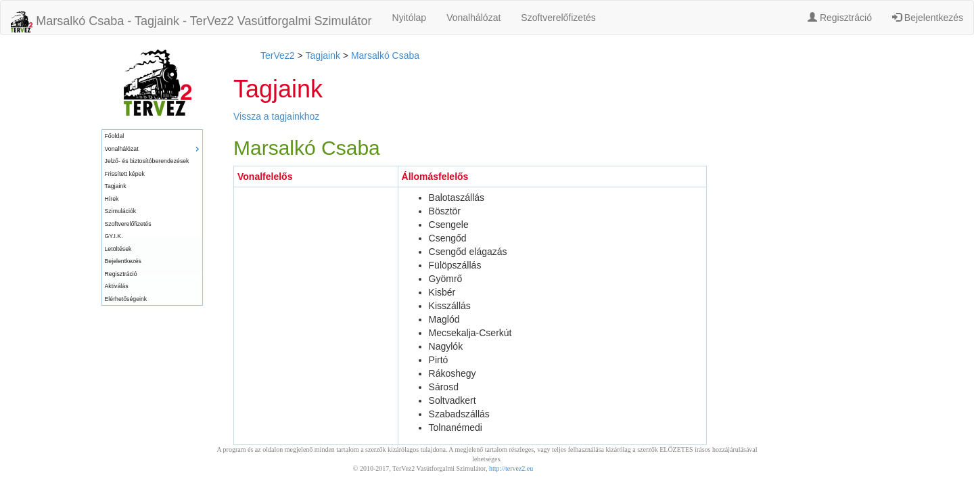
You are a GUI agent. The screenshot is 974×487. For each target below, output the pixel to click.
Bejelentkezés (927, 17)
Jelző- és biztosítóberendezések (147, 161)
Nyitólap (409, 17)
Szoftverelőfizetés (558, 17)
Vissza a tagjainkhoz (276, 116)
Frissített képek (125, 173)
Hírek (112, 198)
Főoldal (114, 136)
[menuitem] (152, 136)
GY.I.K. (114, 236)
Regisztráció (840, 17)
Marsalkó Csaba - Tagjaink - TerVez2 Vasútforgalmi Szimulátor (191, 21)
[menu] (152, 217)
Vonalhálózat (473, 17)
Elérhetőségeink (126, 299)
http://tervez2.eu (511, 468)
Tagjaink (115, 186)
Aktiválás (117, 286)
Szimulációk (121, 211)
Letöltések (118, 249)
